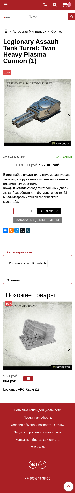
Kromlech (57, 31)
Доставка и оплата (45, 439)
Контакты (22, 439)
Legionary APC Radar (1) (21, 389)
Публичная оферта (37, 417)
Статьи (59, 425)
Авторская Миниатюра (29, 31)
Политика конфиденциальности (37, 410)
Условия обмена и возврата (31, 425)
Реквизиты (37, 447)
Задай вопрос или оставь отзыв (37, 432)
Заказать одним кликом (37, 220)
